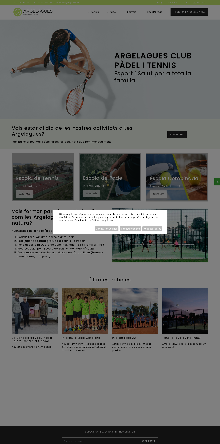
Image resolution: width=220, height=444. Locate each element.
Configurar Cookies (106, 228)
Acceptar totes (152, 228)
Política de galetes (102, 220)
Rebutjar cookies (130, 228)
